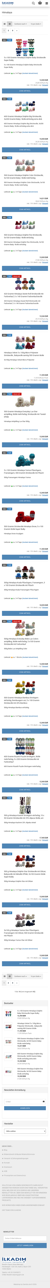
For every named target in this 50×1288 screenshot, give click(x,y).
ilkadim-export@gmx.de (15, 1275)
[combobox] (21, 24)
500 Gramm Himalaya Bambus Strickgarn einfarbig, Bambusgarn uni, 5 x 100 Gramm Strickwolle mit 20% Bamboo (21, 700)
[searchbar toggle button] (33, 3)
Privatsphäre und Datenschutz (15, 1175)
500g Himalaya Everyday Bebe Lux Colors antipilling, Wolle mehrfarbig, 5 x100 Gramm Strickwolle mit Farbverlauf (22, 641)
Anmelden (25, 1108)
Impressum (8, 1167)
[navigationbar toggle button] (46, 3)
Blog (5, 1150)
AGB (5, 1171)
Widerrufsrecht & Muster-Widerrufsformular (19, 1154)
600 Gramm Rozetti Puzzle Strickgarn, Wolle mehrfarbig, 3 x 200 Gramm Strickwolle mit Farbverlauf (22, 759)
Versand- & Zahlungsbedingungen (16, 1158)
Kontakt (7, 1163)
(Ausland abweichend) (30, 73)
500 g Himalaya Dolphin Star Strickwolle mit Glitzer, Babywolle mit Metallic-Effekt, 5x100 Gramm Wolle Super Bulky (25, 874)
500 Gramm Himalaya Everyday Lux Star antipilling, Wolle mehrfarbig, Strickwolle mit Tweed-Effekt (25, 414)
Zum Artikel (25, 91)
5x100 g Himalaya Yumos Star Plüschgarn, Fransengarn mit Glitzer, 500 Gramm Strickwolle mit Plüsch (23, 933)
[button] (4, 24)
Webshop (17, 1284)
